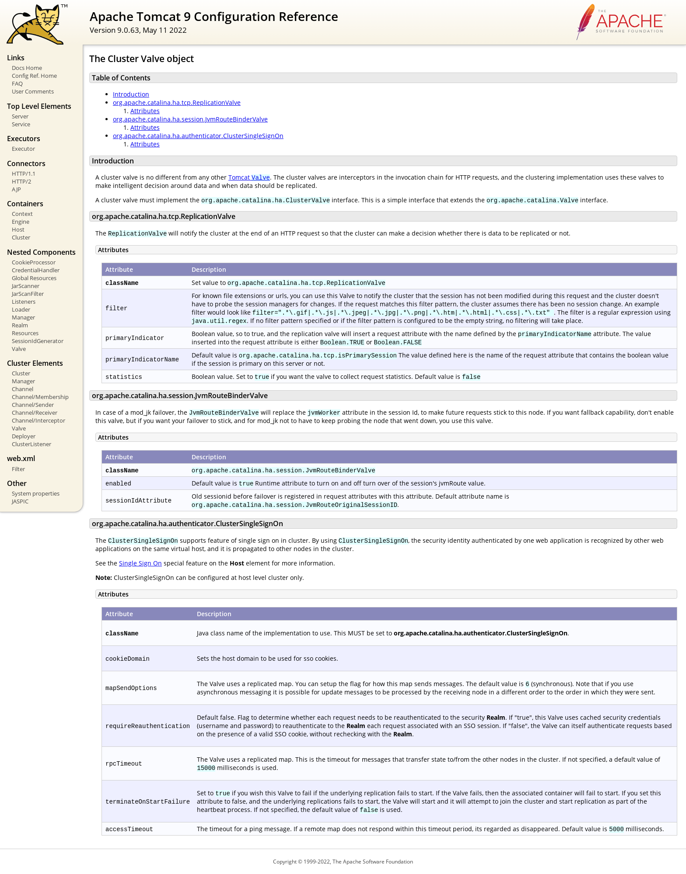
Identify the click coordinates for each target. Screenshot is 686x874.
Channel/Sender (33, 405)
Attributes (145, 111)
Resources (25, 333)
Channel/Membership (40, 397)
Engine (20, 221)
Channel (22, 389)
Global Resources (34, 278)
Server (20, 116)
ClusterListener (31, 444)
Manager (23, 317)
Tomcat (249, 177)
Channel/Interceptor (38, 420)
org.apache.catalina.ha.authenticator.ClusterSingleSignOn (198, 136)
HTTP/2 (21, 181)
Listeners (23, 301)
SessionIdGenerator (37, 341)
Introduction (131, 94)
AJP (16, 189)
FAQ (17, 83)
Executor (23, 149)
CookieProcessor (34, 262)
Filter (18, 469)
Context (22, 214)
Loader (21, 309)
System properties (36, 493)
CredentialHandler (36, 270)
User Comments (33, 91)
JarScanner (25, 286)
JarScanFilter (28, 294)
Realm (20, 325)
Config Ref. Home (34, 76)
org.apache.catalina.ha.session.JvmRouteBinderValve (190, 119)
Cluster (21, 237)
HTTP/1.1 (23, 173)
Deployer (23, 436)
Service (21, 124)
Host (18, 229)
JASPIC (20, 501)
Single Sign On (140, 563)
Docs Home (27, 68)
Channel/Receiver (34, 412)
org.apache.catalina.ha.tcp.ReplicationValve (177, 102)
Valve (19, 349)
